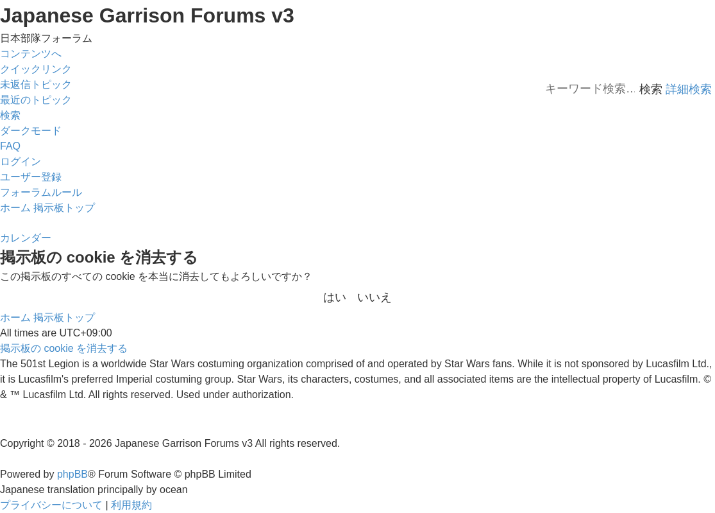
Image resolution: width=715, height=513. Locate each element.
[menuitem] (36, 84)
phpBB (72, 474)
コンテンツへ (31, 53)
